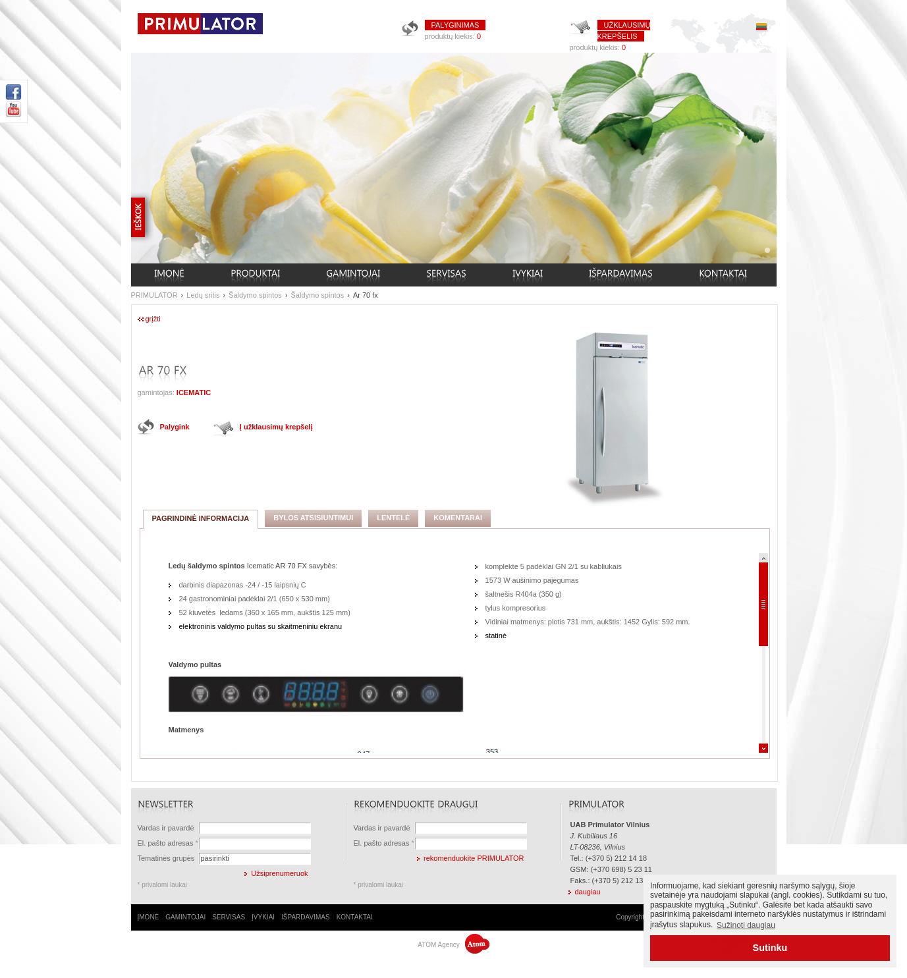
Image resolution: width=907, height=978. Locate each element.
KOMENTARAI (457, 518)
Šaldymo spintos (255, 295)
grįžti (153, 319)
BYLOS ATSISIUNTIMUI (313, 518)
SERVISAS (228, 917)
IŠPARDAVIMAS (305, 917)
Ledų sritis (202, 295)
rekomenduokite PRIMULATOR (474, 858)
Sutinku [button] (770, 947)
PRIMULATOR (154, 295)
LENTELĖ (393, 518)
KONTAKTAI (355, 917)
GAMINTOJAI (185, 917)
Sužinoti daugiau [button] (746, 925)
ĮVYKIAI (263, 917)
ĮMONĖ (148, 917)
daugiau (588, 892)
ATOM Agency (453, 944)
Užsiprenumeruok (279, 873)
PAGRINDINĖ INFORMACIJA (201, 518)
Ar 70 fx (365, 295)
